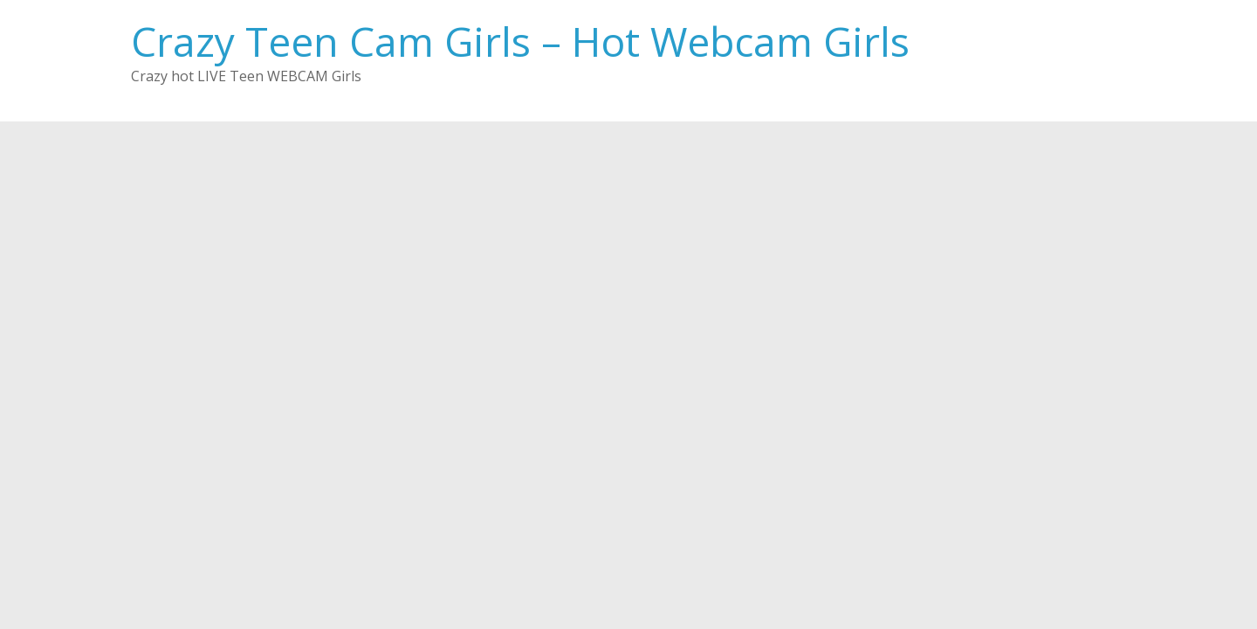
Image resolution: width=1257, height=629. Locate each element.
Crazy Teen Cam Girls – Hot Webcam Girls (520, 41)
